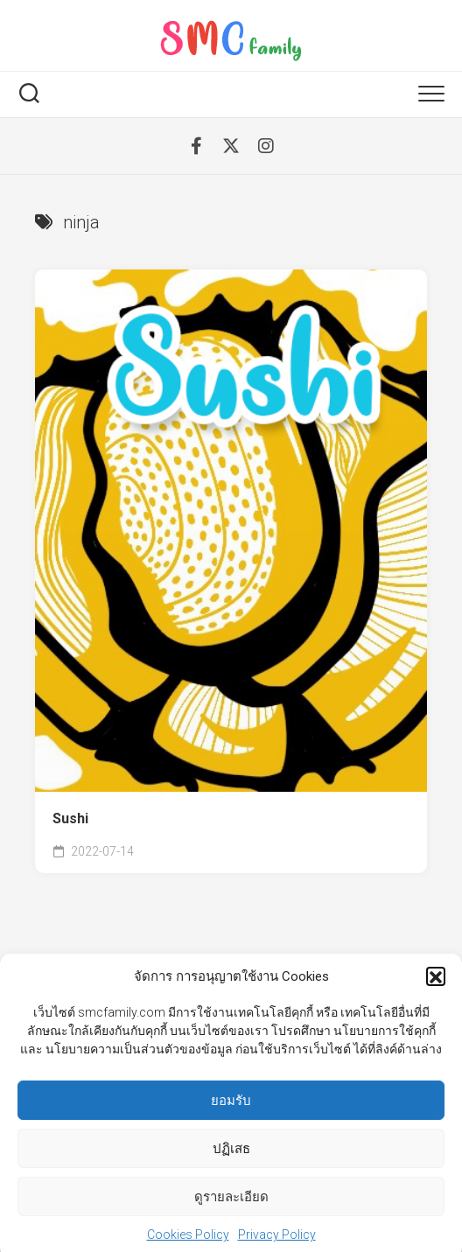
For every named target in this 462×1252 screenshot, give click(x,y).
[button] (435, 986)
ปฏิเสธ (231, 1157)
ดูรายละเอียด (231, 1206)
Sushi (70, 818)
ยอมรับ (231, 1109)
